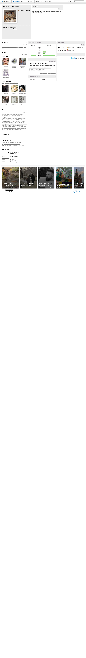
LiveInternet (5, 1)
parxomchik (22, 122)
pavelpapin (4, 124)
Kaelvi (19, 118)
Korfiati (23, 118)
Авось (38, 1)
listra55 (8, 122)
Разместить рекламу (77, 193)
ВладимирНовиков (6, 126)
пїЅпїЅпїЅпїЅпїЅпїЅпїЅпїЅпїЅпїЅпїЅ (37, 70)
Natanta (12, 119)
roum (8, 124)
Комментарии (15, 6)
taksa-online (24, 124)
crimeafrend (18, 121)
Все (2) (83, 44)
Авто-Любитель (17, 142)
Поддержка (68, 1)
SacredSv (20, 119)
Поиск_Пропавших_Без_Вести (16, 145)
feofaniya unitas (22, 93)
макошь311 (6, 77)
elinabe (23, 121)
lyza (22, 104)
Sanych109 (4, 121)
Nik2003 (16, 119)
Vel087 (14, 121)
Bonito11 (14, 93)
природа (19, 47)
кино (7, 47)
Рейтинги (31, 1)
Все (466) (24, 54)
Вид (71, 1)
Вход (23, 1)
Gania (5, 104)
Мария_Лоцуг (5, 129)
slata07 (11, 124)
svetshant (19, 124)
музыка (10, 47)
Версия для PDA (76, 191)
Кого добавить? (14, 83)
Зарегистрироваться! (37, 12)
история (4, 47)
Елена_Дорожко (22, 126)
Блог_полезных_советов (17, 125)
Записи (5, 6)
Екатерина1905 (14, 126)
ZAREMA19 (71, 47)
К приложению (52, 61)
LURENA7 (14, 104)
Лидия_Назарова (6, 128)
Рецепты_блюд (5, 145)
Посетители (13, 160)
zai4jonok (4, 125)
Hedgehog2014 (9, 118)
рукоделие (23, 47)
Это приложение (43, 73)
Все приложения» (52, 73)
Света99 (16, 129)
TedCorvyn (9, 121)
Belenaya (6, 66)
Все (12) (60, 8)
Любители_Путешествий (8, 142)
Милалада (11, 129)
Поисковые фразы (14, 162)
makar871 (12, 122)
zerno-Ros (8, 125)
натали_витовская (6, 130)
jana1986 (4, 122)
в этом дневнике (80, 58)
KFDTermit (15, 118)
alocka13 (6, 93)
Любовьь (12, 128)
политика (14, 47)
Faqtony (4, 118)
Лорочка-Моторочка (19, 10)
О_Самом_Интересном (14, 144)
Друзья (9, 6)
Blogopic (21, 117)
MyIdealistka (7, 119)
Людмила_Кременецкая (20, 128)
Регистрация (17, 1)
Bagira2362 (16, 117)
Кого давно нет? (6, 83)
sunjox (14, 124)
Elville (24, 117)
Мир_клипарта (5, 144)
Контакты (76, 192)
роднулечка (71, 50)
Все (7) (25, 44)
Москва (15, 28)
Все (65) (25, 112)
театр (3, 48)
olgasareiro (17, 122)
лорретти (20, 129)
